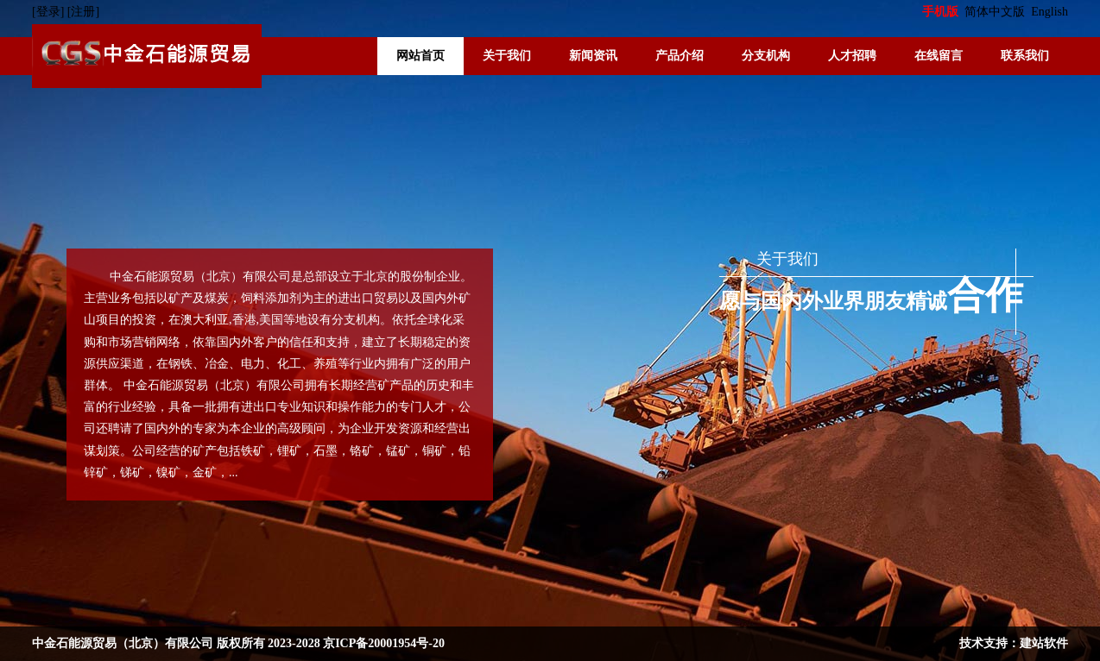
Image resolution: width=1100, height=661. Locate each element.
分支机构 (766, 55)
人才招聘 (852, 55)
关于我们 (507, 55)
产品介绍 (679, 55)
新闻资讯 (593, 55)
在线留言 (938, 55)
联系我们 (1025, 55)
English (1049, 11)
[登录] (49, 11)
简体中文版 (996, 11)
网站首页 (420, 55)
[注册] (85, 11)
